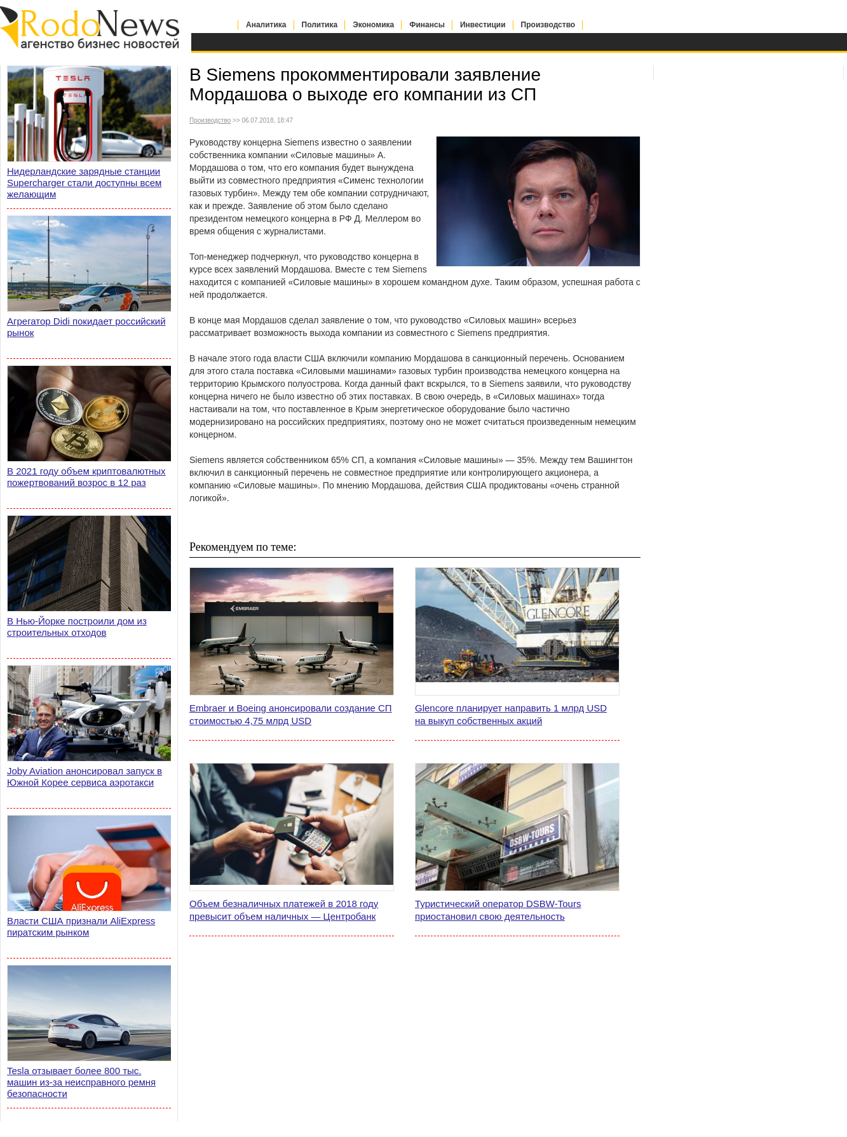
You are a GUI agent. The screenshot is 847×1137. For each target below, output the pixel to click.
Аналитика (266, 24)
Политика (320, 24)
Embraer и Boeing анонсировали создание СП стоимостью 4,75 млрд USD (290, 714)
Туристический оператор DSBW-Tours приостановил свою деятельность (498, 910)
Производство (548, 24)
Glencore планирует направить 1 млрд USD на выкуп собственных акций (511, 714)
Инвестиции (483, 24)
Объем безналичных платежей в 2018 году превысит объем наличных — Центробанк (283, 910)
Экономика (373, 24)
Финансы (427, 24)
